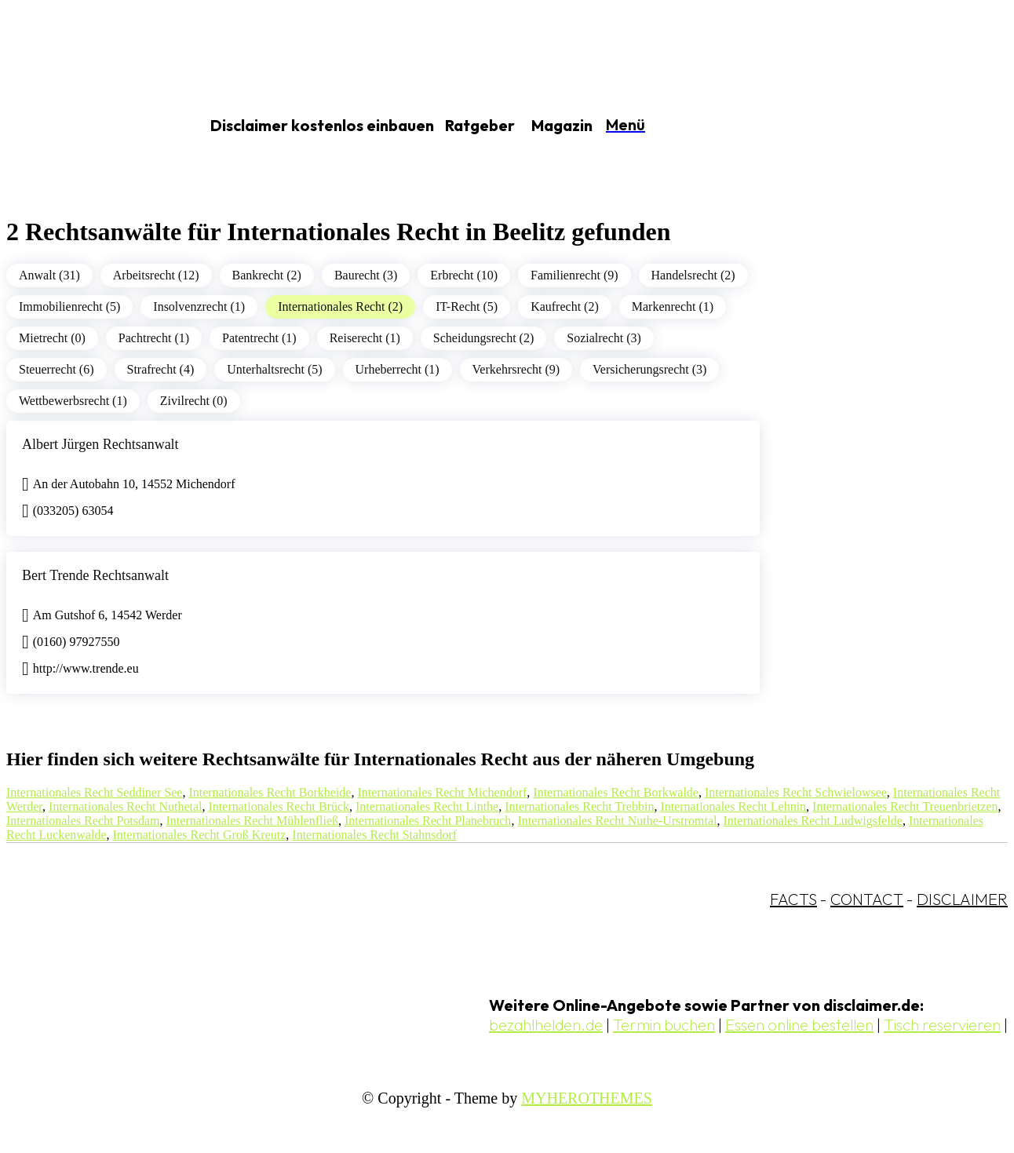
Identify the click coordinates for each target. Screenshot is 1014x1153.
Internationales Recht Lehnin (733, 806)
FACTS (793, 899)
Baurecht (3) (365, 275)
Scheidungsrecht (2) (483, 338)
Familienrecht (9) (574, 275)
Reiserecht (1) (365, 338)
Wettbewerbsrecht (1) (73, 400)
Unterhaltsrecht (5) (274, 369)
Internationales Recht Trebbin (579, 806)
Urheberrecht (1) (398, 369)
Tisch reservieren (942, 1024)
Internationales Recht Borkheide (269, 792)
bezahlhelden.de (546, 1024)
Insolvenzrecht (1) (199, 306)
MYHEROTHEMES (586, 1098)
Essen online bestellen (799, 1024)
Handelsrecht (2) (693, 275)
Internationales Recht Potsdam (83, 820)
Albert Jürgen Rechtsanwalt (100, 444)
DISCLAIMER (962, 899)
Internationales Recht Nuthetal (125, 806)
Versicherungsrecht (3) (649, 369)
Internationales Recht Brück (279, 806)
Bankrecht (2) (266, 275)
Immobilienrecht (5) (69, 306)
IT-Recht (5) (467, 306)
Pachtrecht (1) (154, 338)
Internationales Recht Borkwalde (615, 792)
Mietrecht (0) (52, 338)
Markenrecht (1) (672, 306)
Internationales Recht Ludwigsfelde (813, 820)
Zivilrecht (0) (194, 400)
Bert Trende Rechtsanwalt (95, 575)
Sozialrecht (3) (604, 338)
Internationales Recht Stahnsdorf (374, 834)
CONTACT (866, 899)
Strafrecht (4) (161, 369)
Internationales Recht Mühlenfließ (252, 820)
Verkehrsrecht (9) (516, 369)
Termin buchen (664, 1024)
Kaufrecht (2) (565, 306)
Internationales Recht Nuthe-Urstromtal (617, 820)
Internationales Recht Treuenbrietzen (905, 806)
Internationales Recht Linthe (427, 806)
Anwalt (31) (49, 275)
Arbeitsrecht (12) (156, 275)
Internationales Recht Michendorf (442, 792)
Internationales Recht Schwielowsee (796, 792)
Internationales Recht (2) (340, 306)
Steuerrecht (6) (56, 369)
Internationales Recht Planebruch (428, 820)
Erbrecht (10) (464, 275)
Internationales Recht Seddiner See (94, 792)
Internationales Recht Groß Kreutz (199, 834)
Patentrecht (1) (259, 338)
